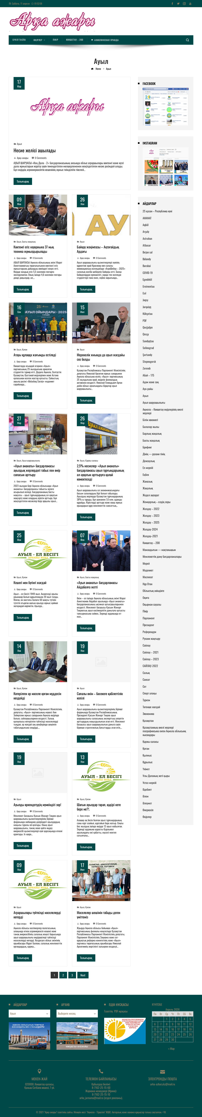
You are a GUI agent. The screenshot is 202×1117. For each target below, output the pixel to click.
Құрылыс (147, 762)
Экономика (148, 714)
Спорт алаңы (150, 693)
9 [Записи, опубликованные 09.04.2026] (172, 1024)
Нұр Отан (147, 584)
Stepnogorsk (149, 361)
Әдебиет (147, 789)
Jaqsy (145, 300)
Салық (146, 673)
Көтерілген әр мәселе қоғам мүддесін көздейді (37, 695)
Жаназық (147, 481)
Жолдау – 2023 (151, 515)
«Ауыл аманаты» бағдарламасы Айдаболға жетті (97, 584)
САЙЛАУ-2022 (150, 666)
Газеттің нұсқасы (116, 1011)
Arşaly (146, 231)
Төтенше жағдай (151, 707)
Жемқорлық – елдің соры (156, 502)
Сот (144, 686)
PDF (145, 320)
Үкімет (146, 769)
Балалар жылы (151, 427)
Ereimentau (148, 286)
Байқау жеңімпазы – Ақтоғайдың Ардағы (98, 249)
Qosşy (146, 334)
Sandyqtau (148, 341)
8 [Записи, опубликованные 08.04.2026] (166, 1024)
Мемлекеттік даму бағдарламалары (162, 556)
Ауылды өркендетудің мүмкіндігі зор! (37, 804)
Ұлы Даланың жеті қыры (156, 776)
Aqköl (146, 225)
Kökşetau (147, 314)
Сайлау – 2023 (151, 659)
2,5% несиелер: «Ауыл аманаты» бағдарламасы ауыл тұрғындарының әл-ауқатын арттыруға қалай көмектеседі (100, 472)
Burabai (147, 266)
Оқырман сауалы (152, 604)
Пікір (145, 611)
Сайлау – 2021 (150, 652)
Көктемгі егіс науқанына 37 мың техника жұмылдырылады (34, 249)
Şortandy (147, 355)
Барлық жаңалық (152, 433)
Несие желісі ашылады (35, 150)
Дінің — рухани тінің (154, 454)
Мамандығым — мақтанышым (159, 550)
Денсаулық (149, 461)
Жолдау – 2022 (151, 509)
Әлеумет (147, 803)
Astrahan (147, 238)
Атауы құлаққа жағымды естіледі (35, 354)
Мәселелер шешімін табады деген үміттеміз (98, 914)
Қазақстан (148, 721)
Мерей (146, 563)
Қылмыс (147, 755)
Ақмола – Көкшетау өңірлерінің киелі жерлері (163, 411)
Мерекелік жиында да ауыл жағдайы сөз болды (101, 357)
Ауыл (19, 144)
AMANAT (147, 218)
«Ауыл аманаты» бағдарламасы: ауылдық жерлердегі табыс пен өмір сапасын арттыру (37, 470)
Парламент (148, 618)
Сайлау (146, 645)
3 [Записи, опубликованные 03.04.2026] (178, 1019)
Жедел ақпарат (151, 495)
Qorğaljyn (148, 327)
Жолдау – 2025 (151, 522)
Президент (148, 625)
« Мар (171, 1048)
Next (82, 975)
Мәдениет (148, 570)
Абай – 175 (148, 375)
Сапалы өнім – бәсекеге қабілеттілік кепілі (100, 695)
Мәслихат (148, 577)
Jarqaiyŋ (147, 307)
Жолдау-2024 (150, 529)
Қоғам (24, 349)
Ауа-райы (148, 389)
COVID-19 (148, 273)
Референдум (149, 632)
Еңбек (146, 475)
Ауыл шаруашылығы (31, 460)
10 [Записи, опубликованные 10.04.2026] (178, 1024)
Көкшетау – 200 (151, 543)
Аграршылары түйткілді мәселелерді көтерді (37, 914)
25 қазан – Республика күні (157, 211)
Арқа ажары (21, 158)
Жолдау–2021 (150, 536)
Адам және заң (151, 382)
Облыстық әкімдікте (153, 591)
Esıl (144, 293)
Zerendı (147, 368)
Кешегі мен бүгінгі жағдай (30, 582)
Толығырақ (23, 181)
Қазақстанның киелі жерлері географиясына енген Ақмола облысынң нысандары (164, 731)
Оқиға (146, 598)
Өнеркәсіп (148, 810)
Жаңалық (148, 488)
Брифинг (147, 447)
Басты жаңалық (29, 241)
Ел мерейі (148, 468)
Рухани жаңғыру (151, 638)
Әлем (146, 796)
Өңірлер (147, 817)
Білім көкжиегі (150, 420)
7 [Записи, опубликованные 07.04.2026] (160, 1024)
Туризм (146, 700)
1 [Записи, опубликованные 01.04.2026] (166, 1019)
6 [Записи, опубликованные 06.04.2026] (155, 1024)
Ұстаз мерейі (149, 783)
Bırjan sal (147, 252)
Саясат (146, 679)
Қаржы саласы (91, 460)
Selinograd (148, 348)
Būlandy (147, 259)
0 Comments (39, 158)
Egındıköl (147, 279)
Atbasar (147, 245)
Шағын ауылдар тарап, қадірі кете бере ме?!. (99, 806)
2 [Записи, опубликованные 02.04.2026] (172, 1019)
